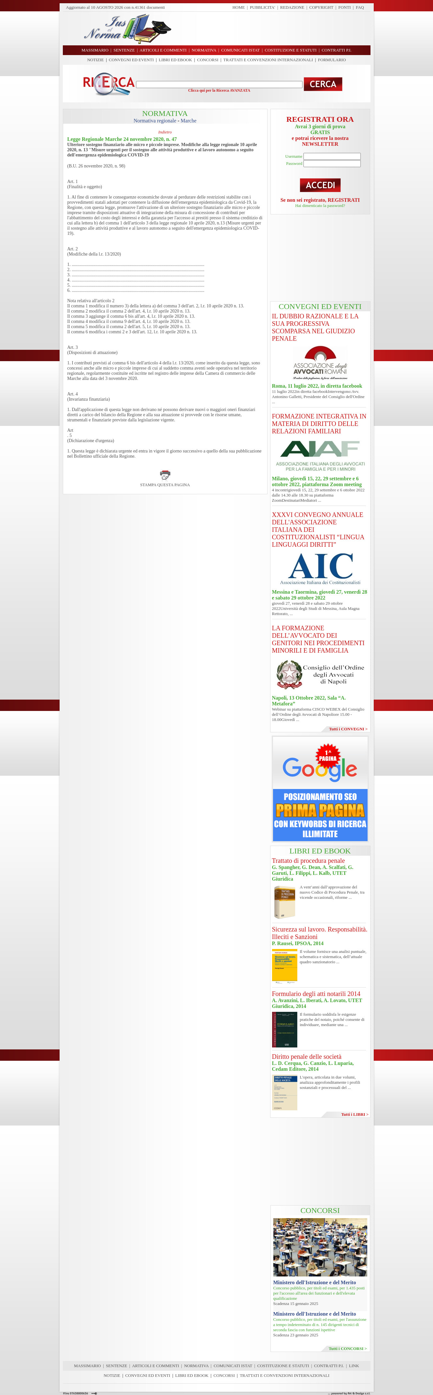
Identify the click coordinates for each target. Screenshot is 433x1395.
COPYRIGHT (321, 7)
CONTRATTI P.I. (329, 1365)
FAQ (360, 7)
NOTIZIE (95, 59)
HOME (239, 7)
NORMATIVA (196, 1365)
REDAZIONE (292, 7)
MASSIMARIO (87, 1365)
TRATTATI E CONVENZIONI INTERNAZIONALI (268, 59)
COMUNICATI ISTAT (233, 1365)
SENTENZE (116, 1365)
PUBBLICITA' (262, 7)
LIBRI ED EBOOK (175, 59)
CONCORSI (207, 59)
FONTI (344, 7)
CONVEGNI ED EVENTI (131, 59)
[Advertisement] (273, 28)
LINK (354, 1365)
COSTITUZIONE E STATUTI (283, 1365)
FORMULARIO (332, 59)
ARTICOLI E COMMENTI (155, 1365)
